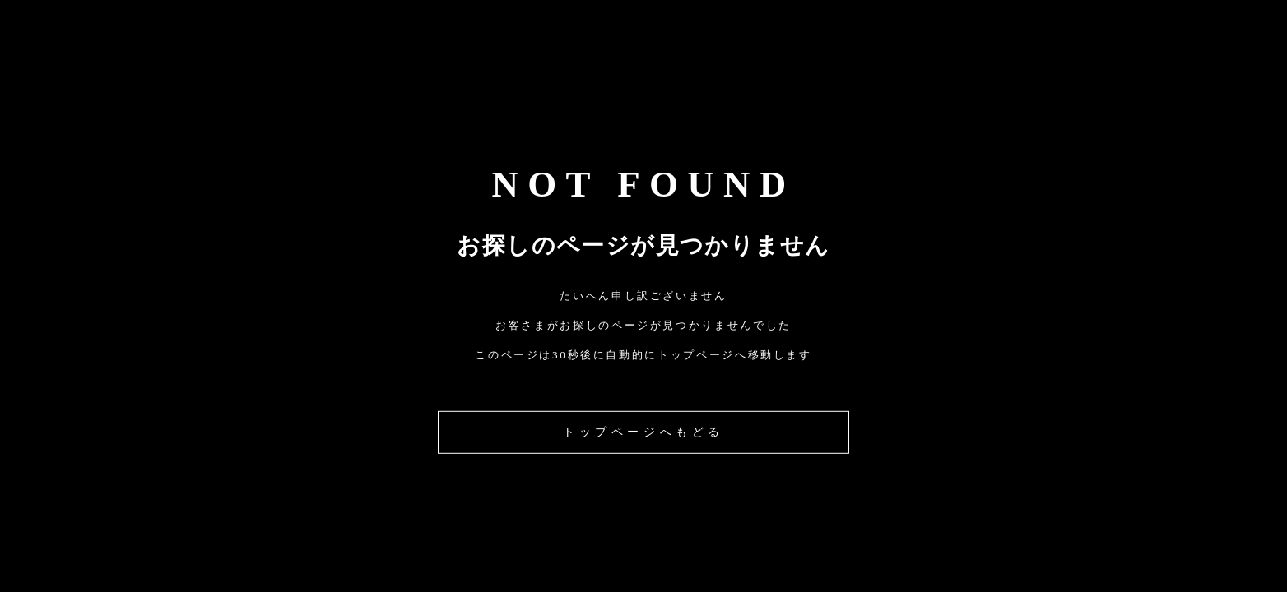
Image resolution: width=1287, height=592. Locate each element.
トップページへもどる (643, 432)
